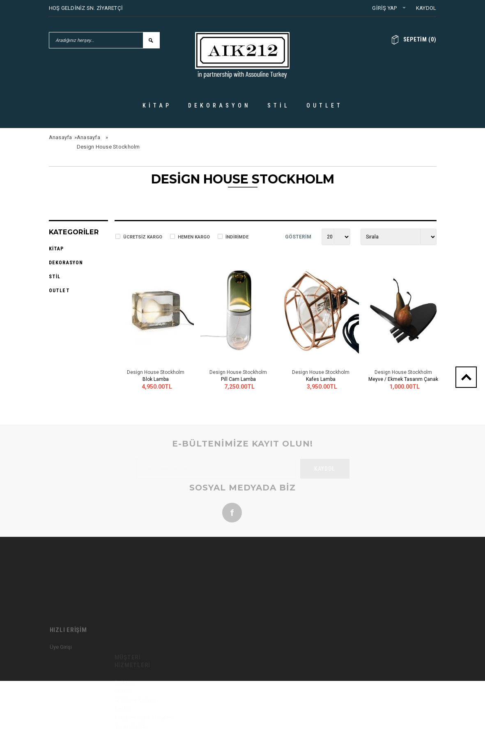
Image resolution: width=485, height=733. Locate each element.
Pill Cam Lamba (238, 379)
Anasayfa (60, 137)
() (420, 39)
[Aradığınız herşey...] (96, 40)
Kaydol (426, 8)
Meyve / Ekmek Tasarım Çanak (403, 379)
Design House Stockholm (108, 147)
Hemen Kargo (194, 237)
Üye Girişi (61, 678)
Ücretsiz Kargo (142, 237)
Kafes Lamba (321, 379)
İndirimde (236, 237)
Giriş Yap (384, 8)
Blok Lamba (156, 379)
